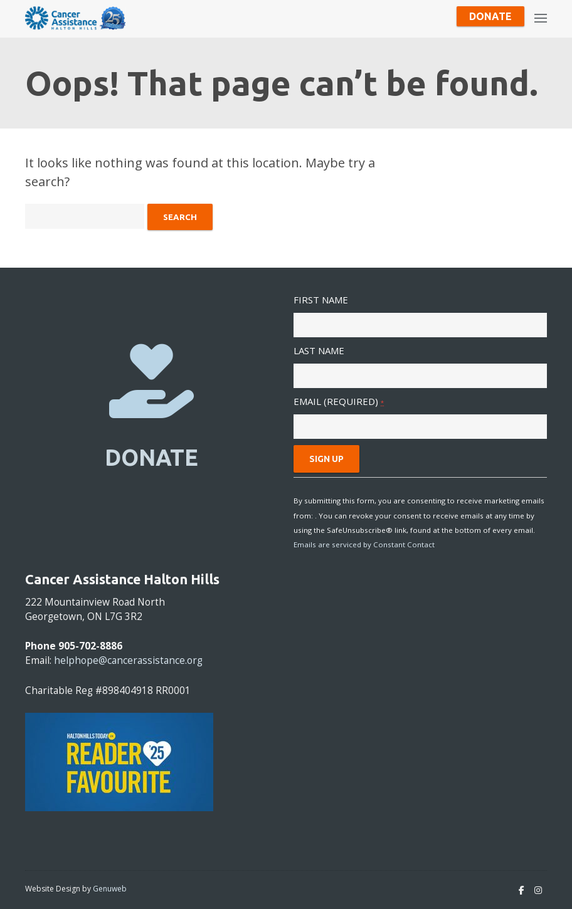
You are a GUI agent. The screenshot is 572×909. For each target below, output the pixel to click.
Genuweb (110, 888)
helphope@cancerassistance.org (128, 660)
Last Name (319, 350)
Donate (490, 16)
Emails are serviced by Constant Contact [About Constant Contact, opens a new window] (364, 544)
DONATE (151, 457)
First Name (321, 299)
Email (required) (339, 401)
